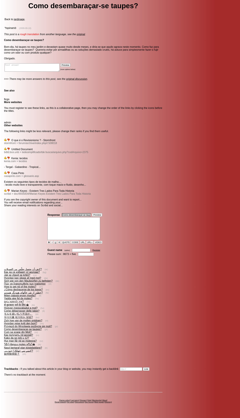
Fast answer (35, 68)
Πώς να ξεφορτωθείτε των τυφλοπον (25, 289)
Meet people (99, 408)
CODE (75, 248)
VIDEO (98, 248)
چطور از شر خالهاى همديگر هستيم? (23, 298)
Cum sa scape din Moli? (18, 338)
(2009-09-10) (25, 28)
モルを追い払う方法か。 (18, 319)
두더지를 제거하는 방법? (18, 323)
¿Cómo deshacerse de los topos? (23, 295)
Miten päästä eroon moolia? (20, 301)
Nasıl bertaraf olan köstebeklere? (23, 353)
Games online (65, 406)
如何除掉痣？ (12, 359)
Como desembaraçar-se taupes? (23, 335)
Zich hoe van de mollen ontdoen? (23, 326)
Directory (108, 408)
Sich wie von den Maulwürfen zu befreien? (28, 286)
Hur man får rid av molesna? (20, 346)
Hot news (70, 408)
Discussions (79, 408)
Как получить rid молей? (18, 340)
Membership (96, 406)
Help (89, 406)
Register (96, 256)
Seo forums (89, 408)
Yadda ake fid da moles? (18, 304)
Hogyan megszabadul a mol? (20, 313)
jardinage (19, 19)
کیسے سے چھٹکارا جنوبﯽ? (18, 356)
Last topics (75, 406)
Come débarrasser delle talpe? (21, 316)
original (81, 34)
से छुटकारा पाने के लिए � (16, 310)
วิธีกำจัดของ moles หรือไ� (19, 350)
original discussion (76, 80)
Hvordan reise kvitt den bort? (20, 329)
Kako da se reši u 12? (16, 343)
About (105, 406)
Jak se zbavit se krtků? (17, 280)
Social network (60, 408)
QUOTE (66, 248)
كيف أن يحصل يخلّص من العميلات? (23, 275)
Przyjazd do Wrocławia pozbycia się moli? (28, 332)
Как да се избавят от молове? (22, 278)
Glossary (83, 406)
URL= (89, 248)
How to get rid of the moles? (20, 292)
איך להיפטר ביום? (14, 307)
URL (82, 248)
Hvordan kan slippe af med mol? (22, 283)
